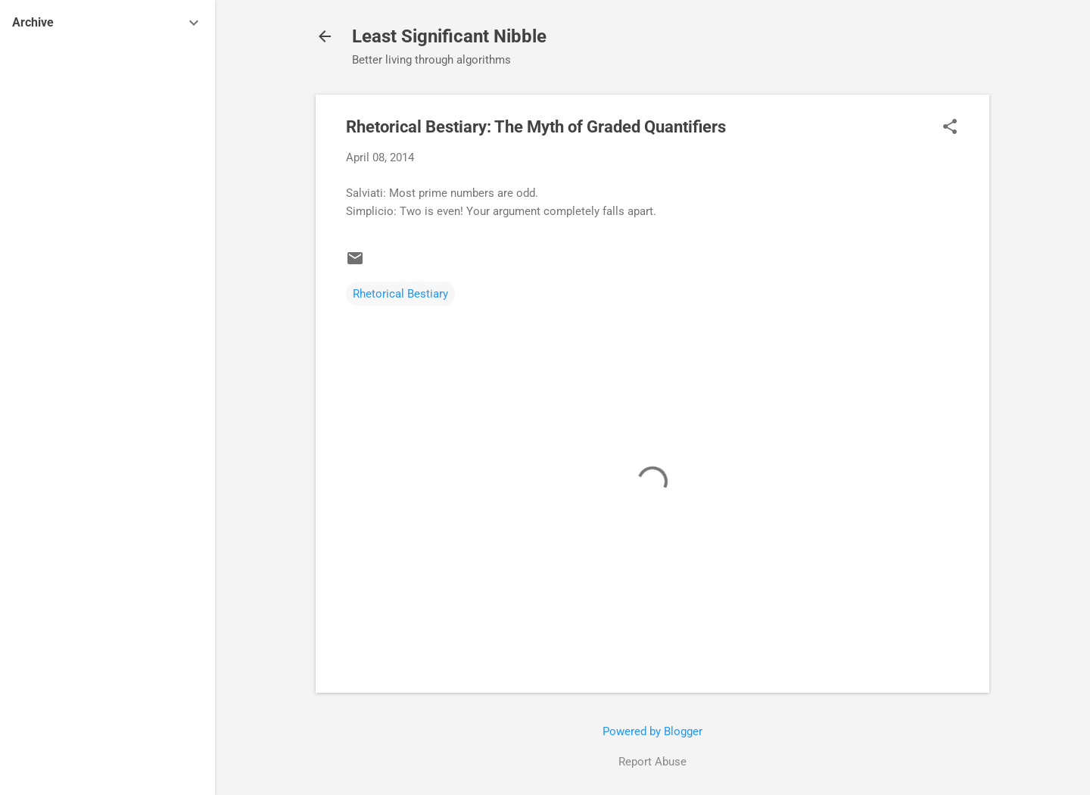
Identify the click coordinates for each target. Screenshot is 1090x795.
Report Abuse (652, 761)
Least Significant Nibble (449, 36)
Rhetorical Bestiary (400, 294)
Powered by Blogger (652, 731)
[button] (950, 128)
